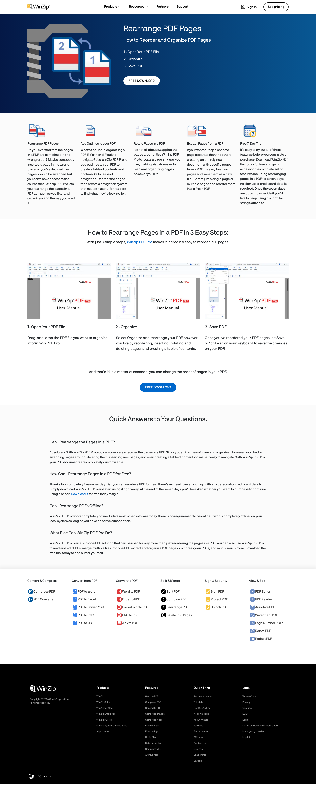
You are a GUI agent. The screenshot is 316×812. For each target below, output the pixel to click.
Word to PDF (128, 591)
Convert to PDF (154, 708)
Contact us (201, 743)
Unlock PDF (217, 607)
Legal (245, 719)
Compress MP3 (154, 749)
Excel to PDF (128, 599)
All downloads (202, 713)
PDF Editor (260, 591)
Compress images (156, 713)
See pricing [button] (276, 6)
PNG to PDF (127, 615)
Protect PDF (217, 599)
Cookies (247, 708)
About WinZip (202, 719)
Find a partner (202, 731)
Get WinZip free (203, 708)
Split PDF (170, 591)
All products (103, 731)
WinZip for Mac (105, 708)
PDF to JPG (83, 623)
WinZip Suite (104, 702)
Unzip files (151, 737)
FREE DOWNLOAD (142, 80)
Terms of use (250, 696)
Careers (199, 760)
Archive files (153, 754)
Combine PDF (173, 599)
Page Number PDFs (266, 623)
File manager (153, 725)
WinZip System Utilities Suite (114, 725)
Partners (199, 725)
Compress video (155, 719)
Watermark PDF (264, 615)
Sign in (249, 7)
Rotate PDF (260, 631)
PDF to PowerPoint (88, 607)
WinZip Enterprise (107, 713)
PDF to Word (84, 591)
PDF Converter (41, 599)
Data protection (155, 743)
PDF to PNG (83, 615)
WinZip (100, 696)
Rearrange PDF (175, 607)
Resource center (204, 696)
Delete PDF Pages (176, 615)
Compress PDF (41, 591)
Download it (79, 494)
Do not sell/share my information (263, 725)
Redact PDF (261, 639)
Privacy (247, 702)
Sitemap (199, 749)
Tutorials (199, 702)
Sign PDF (215, 591)
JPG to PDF (127, 623)
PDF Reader (261, 599)
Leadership (201, 754)
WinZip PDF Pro (139, 242)
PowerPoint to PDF (133, 607)
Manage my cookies (255, 731)
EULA (245, 713)
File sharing (152, 731)
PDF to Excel (84, 599)
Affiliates (199, 737)
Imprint (246, 737)
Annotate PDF (262, 607)
